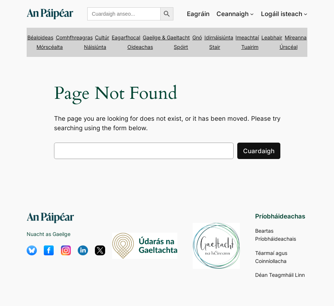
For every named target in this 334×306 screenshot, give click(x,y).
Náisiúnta (95, 47)
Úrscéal (288, 47)
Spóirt (181, 47)
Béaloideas (40, 37)
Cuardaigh (259, 151)
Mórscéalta (50, 47)
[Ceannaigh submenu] (252, 14)
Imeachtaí (247, 37)
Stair (214, 47)
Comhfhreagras (74, 37)
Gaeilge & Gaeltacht (166, 37)
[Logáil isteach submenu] (305, 14)
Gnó (197, 37)
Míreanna (296, 37)
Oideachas (140, 47)
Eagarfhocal (126, 37)
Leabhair (271, 37)
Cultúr (102, 37)
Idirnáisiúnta (218, 37)
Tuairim (249, 47)
